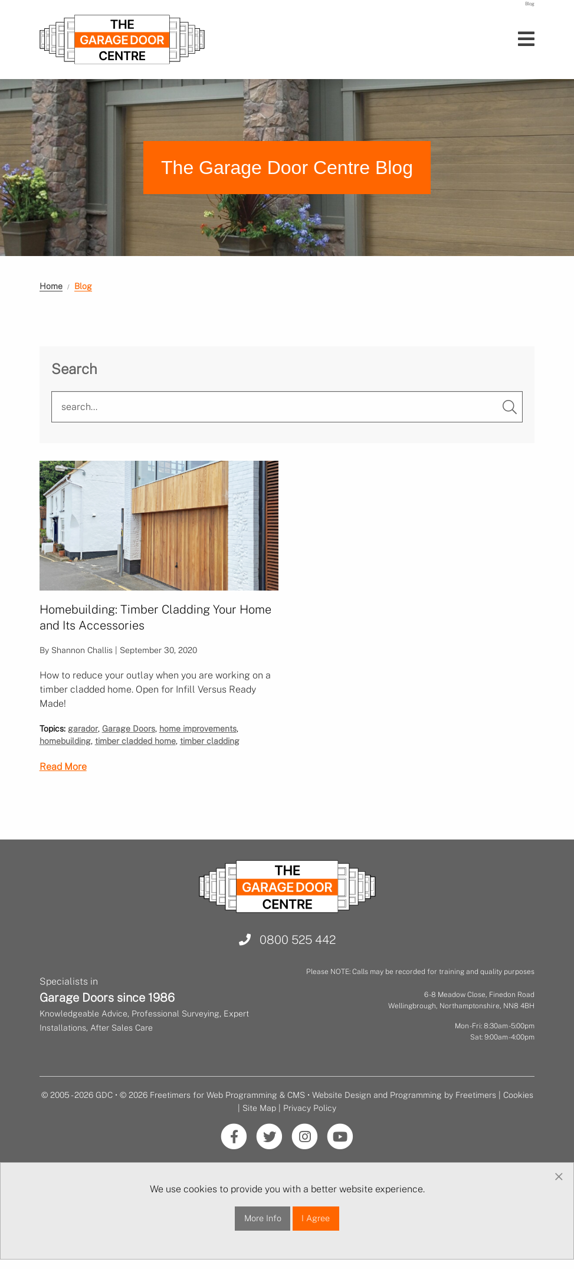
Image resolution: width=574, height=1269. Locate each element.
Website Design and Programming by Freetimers (404, 1095)
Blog (83, 286)
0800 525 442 (287, 940)
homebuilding (65, 741)
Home (51, 286)
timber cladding (210, 741)
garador (83, 728)
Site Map (259, 1108)
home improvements (198, 728)
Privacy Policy (309, 1108)
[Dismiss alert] (559, 1177)
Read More (63, 766)
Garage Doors (128, 728)
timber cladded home (135, 741)
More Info (262, 1218)
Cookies (518, 1095)
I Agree (315, 1218)
